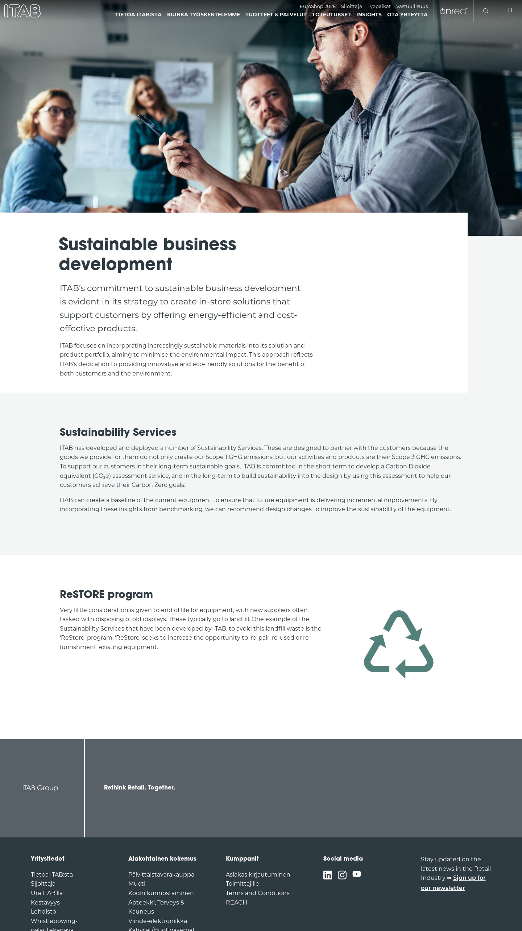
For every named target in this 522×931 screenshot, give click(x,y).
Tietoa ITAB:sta (52, 874)
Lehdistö (43, 911)
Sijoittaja (351, 6)
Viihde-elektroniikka (157, 921)
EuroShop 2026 (318, 6)
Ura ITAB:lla (47, 893)
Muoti (136, 883)
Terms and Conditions (258, 893)
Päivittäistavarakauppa (161, 874)
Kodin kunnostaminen (161, 893)
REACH (236, 902)
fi (510, 10)
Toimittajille (242, 883)
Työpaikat (379, 6)
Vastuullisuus (412, 6)
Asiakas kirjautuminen (258, 874)
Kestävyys (45, 902)
